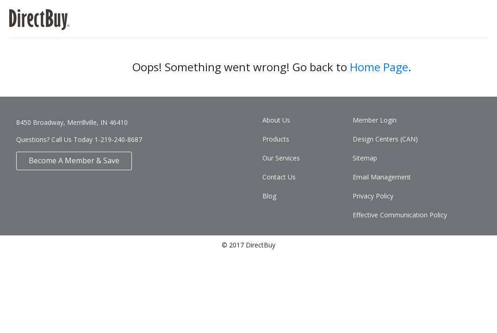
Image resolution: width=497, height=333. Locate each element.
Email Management (382, 177)
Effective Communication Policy (400, 214)
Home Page (379, 66)
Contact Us (279, 177)
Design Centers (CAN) (385, 139)
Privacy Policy (373, 195)
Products (275, 139)
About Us (276, 120)
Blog (269, 195)
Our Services (281, 158)
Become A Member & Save (74, 160)
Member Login (375, 120)
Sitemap (365, 158)
